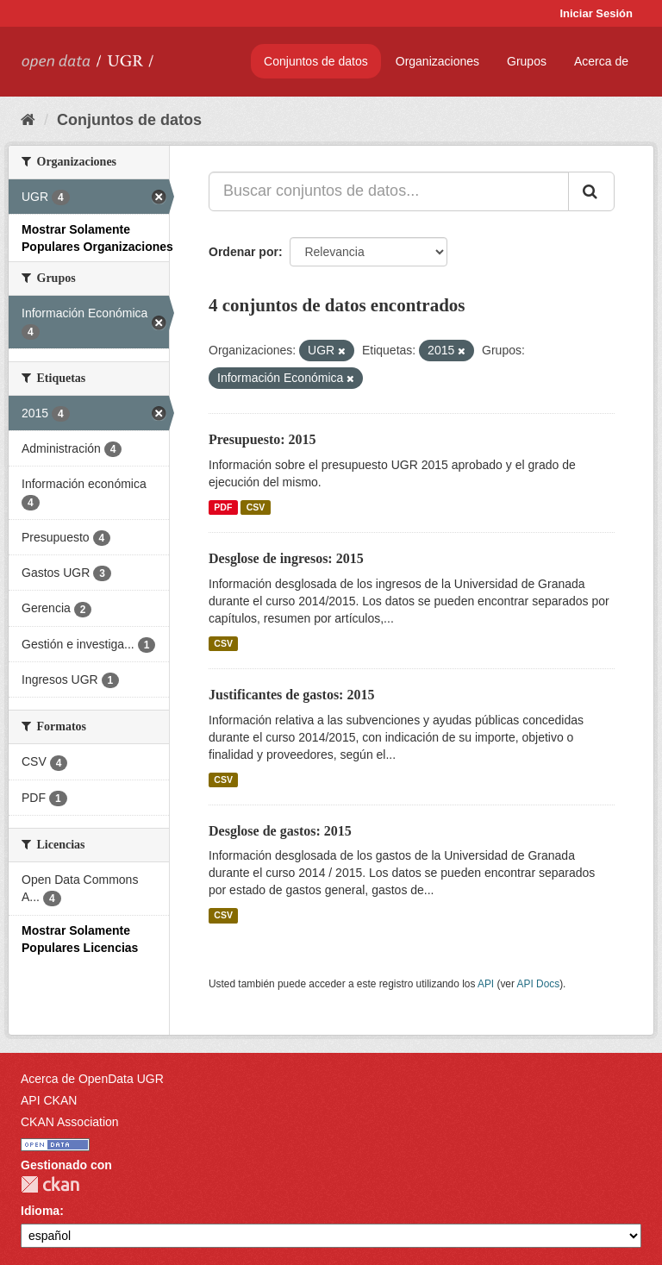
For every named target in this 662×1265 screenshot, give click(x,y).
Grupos (526, 61)
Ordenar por (243, 252)
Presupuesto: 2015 (262, 439)
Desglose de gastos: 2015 (280, 831)
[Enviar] (591, 191)
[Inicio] (28, 119)
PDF (223, 507)
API (486, 984)
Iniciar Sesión (596, 13)
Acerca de (601, 61)
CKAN (50, 1184)
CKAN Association (70, 1122)
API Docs (538, 984)
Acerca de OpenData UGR (92, 1079)
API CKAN (49, 1100)
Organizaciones (437, 61)
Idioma (40, 1211)
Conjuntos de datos (316, 61)
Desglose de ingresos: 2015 (286, 558)
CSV (256, 507)
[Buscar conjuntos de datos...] (389, 191)
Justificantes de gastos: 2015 (291, 694)
